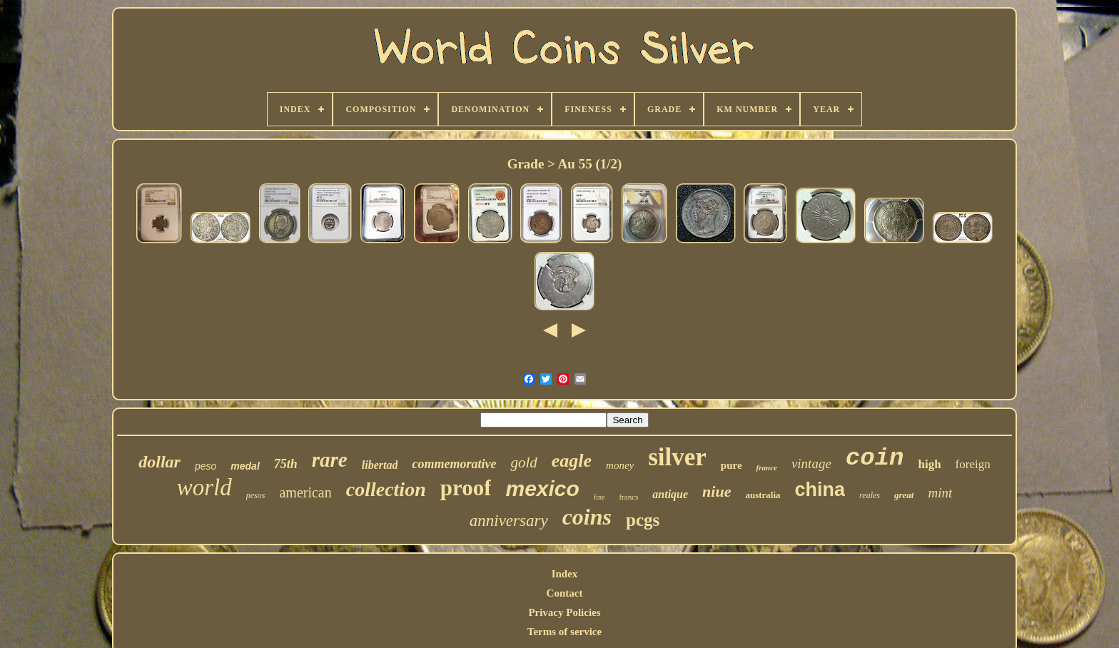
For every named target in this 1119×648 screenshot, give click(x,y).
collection (386, 489)
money (620, 465)
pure (731, 465)
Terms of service (564, 631)
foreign (973, 464)
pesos (255, 495)
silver (677, 457)
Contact (565, 593)
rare (330, 459)
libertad (380, 465)
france (766, 467)
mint (940, 492)
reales (869, 495)
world (204, 487)
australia (762, 495)
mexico (542, 488)
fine (599, 497)
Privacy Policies (564, 612)
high (929, 464)
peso (205, 466)
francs (628, 496)
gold (523, 462)
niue (716, 491)
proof (466, 487)
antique (670, 494)
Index (565, 573)
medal (245, 466)
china (820, 489)
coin (875, 458)
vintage (811, 463)
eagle (572, 460)
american (305, 492)
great (903, 495)
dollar (159, 461)
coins (587, 517)
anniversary (509, 521)
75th (286, 464)
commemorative (454, 464)
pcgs (642, 520)
